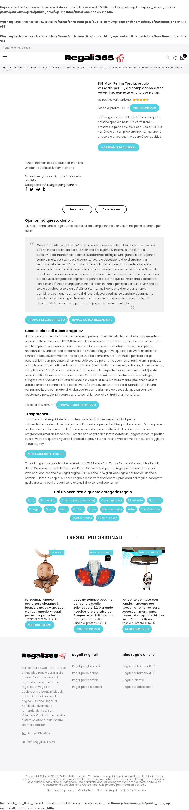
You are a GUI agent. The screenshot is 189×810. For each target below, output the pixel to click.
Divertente (135, 499)
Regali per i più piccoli (87, 686)
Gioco (50, 508)
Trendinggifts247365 (38, 742)
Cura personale (111, 499)
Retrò (131, 508)
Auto (48, 67)
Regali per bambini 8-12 (139, 666)
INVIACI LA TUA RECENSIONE (93, 319)
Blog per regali (107, 790)
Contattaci (85, 790)
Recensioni (77, 209)
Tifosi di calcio (107, 516)
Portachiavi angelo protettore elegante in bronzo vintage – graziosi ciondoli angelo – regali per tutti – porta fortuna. (44, 608)
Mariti (63, 508)
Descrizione (111, 209)
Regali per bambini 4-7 (139, 673)
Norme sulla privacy (60, 790)
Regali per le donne (85, 673)
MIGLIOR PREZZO (144, 107)
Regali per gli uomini (28, 67)
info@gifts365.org (40, 733)
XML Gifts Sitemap (133, 790)
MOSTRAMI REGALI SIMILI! (118, 146)
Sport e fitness (82, 516)
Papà (92, 508)
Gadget (34, 508)
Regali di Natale (133, 680)
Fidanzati (155, 499)
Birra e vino (47, 499)
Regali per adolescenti (138, 686)
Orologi (78, 508)
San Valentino (150, 508)
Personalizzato (112, 508)
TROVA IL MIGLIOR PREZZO (46, 319)
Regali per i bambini (85, 680)
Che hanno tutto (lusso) (78, 499)
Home (7, 67)
